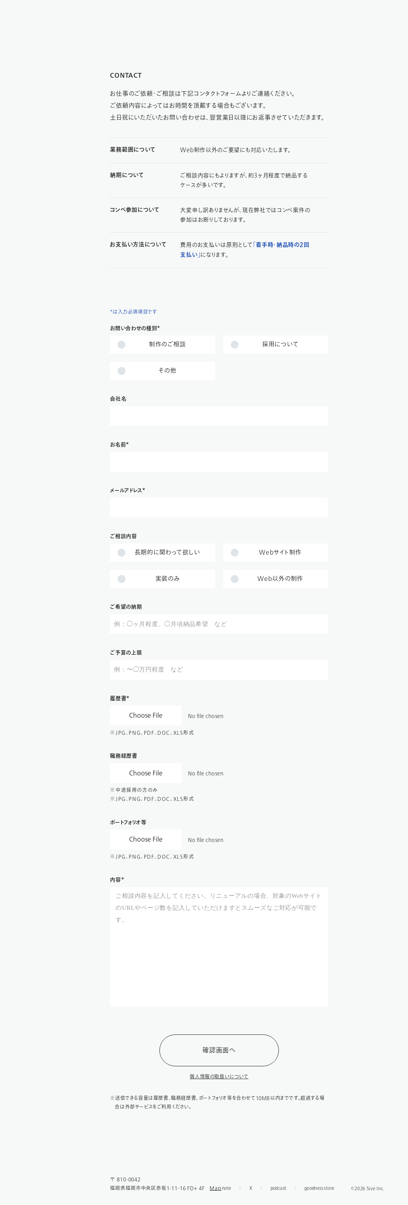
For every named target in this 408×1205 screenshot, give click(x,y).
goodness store (319, 1188)
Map (216, 1188)
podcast (278, 1188)
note (226, 1188)
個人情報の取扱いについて (219, 1076)
